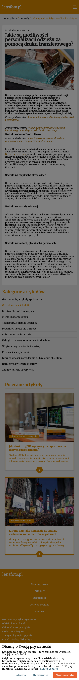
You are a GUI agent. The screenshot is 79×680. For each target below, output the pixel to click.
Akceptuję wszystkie (65, 675)
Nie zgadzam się (40, 675)
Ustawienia (21, 675)
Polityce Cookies (48, 668)
